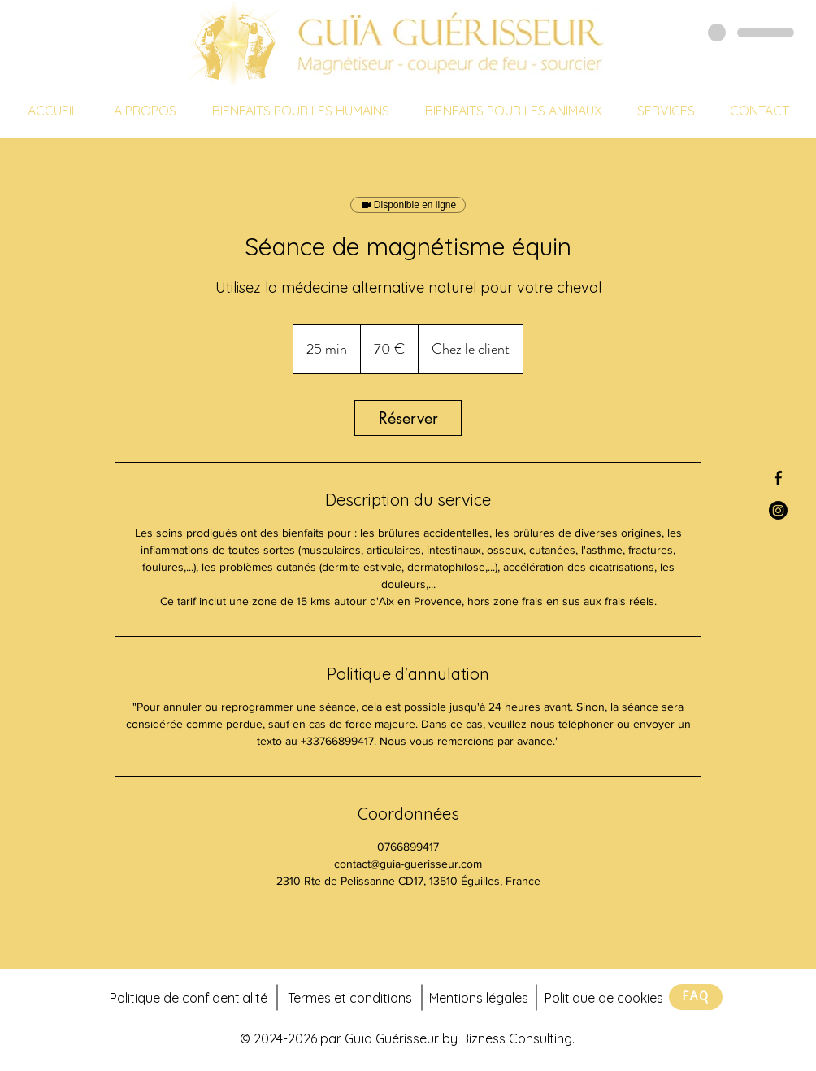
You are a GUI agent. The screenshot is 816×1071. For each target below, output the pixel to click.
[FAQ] (696, 997)
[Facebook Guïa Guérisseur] (778, 477)
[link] (408, 418)
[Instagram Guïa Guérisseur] (778, 510)
